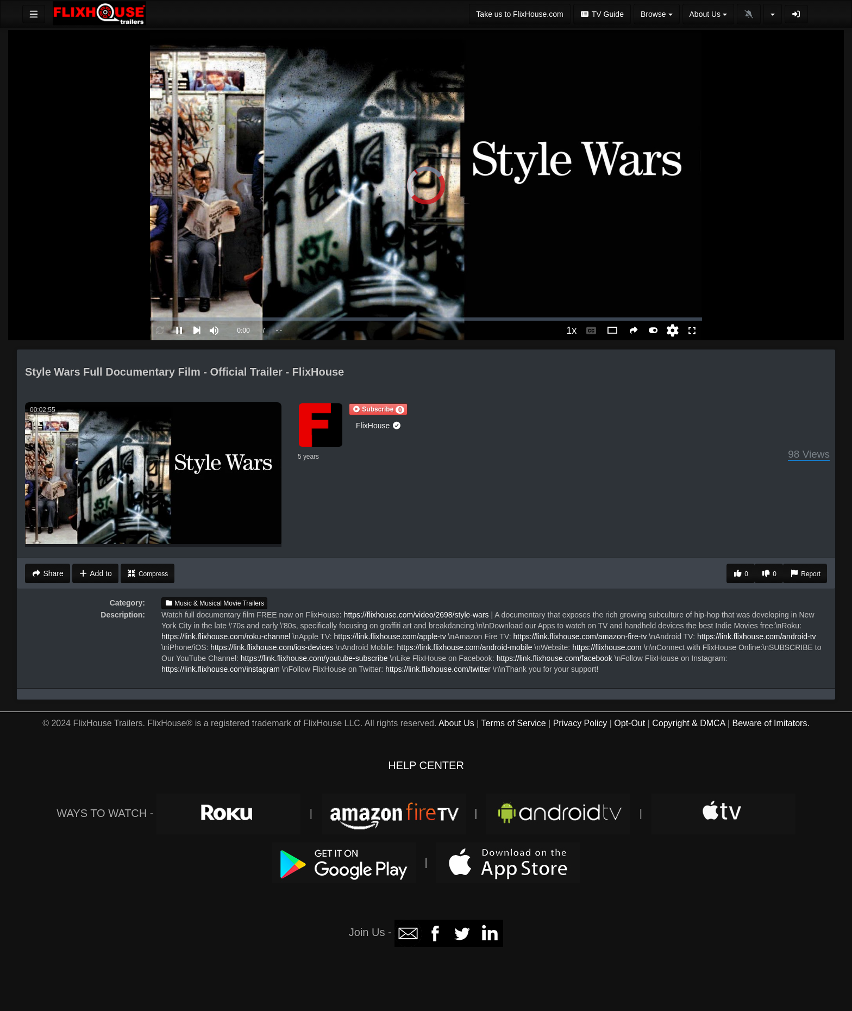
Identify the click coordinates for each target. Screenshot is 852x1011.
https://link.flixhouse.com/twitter (438, 669)
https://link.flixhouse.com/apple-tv (390, 636)
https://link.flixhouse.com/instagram (220, 669)
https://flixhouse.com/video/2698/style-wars (416, 614)
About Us (456, 723)
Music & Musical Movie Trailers (214, 603)
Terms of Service (513, 723)
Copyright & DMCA (688, 723)
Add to (95, 573)
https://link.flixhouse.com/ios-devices (271, 647)
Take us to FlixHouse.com (519, 14)
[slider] (425, 319)
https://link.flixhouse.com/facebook (554, 658)
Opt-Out (629, 723)
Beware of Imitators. (771, 723)
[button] (378, 409)
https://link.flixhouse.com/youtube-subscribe (314, 658)
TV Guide (602, 14)
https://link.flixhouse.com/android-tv (756, 636)
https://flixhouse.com (607, 647)
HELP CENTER (426, 765)
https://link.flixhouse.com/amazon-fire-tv (580, 636)
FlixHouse (379, 425)
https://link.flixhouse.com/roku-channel (225, 636)
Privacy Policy (580, 723)
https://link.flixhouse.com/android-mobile (464, 647)
